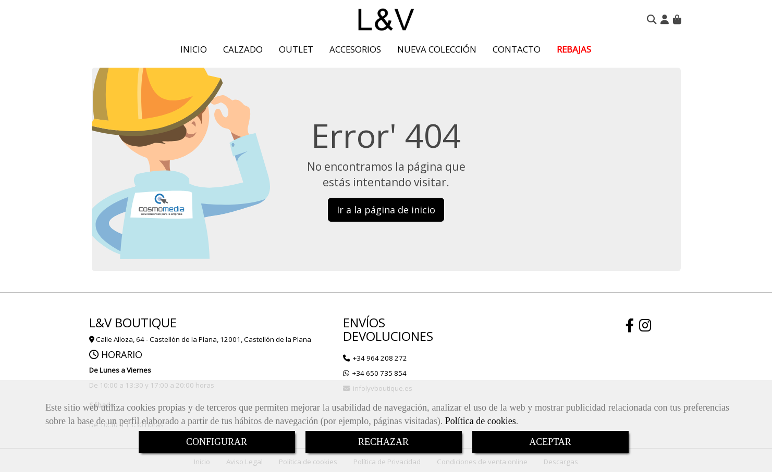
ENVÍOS (364, 322)
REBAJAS (574, 49)
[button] (664, 19)
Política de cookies (480, 421)
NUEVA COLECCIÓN (436, 49)
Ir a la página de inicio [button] (386, 209)
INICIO (193, 49)
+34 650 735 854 (379, 373)
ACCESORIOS (355, 49)
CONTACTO (517, 49)
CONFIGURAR (216, 442)
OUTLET (296, 49)
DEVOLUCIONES (388, 336)
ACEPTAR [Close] (550, 442)
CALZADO (243, 49)
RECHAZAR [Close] (383, 442)
